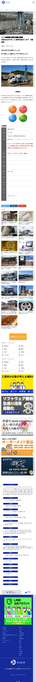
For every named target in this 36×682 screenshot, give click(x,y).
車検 (18, 494)
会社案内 (4, 633)
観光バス (28, 555)
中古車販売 (20, 489)
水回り (18, 531)
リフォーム (7, 530)
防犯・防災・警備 (25, 494)
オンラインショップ (9, 511)
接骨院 (25, 491)
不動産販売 (14, 505)
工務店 (6, 531)
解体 (8, 533)
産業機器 (8, 547)
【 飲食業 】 (10, 567)
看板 (26, 531)
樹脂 (21, 546)
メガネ (16, 523)
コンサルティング (9, 488)
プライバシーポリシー (6, 640)
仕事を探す (4, 629)
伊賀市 (20, 649)
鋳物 (9, 549)
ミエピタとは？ (5, 631)
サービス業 (6, 355)
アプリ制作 (13, 539)
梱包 (21, 555)
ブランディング (24, 539)
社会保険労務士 (16, 517)
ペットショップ (9, 489)
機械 (11, 531)
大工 (27, 530)
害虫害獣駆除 (20, 491)
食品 (30, 494)
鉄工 (7, 549)
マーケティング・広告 (10, 540)
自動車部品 (7, 524)
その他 (22, 355)
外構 (21, 37)
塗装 (20, 530)
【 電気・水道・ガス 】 (10, 558)
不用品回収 (15, 489)
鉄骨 (20, 533)
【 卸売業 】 (10, 509)
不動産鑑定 (19, 505)
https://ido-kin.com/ (11, 195)
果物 (9, 573)
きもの (13, 523)
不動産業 (22, 352)
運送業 (5, 349)
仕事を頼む (4, 627)
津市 (20, 644)
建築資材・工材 (16, 511)
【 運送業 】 (10, 552)
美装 (5, 533)
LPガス (7, 560)
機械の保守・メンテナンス (27, 546)
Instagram (16, 681)
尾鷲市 (20, 655)
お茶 (6, 573)
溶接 (23, 531)
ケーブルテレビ (18, 539)
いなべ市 (20, 629)
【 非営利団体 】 (10, 564)
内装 (15, 530)
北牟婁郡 (20, 651)
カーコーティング (25, 486)
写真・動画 (11, 491)
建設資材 (17, 546)
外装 (25, 530)
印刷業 (11, 546)
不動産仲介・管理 (9, 505)
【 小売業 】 (10, 520)
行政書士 (24, 517)
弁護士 (11, 517)
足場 (15, 533)
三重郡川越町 (21, 633)
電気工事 (23, 533)
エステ (11, 486)
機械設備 (14, 531)
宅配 (19, 555)
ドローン (22, 488)
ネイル (26, 488)
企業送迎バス (12, 555)
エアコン (7, 486)
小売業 (5, 352)
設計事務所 (12, 533)
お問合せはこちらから (18, 337)
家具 (29, 523)
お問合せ (4, 642)
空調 (28, 531)
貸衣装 (15, 494)
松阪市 (3, 37)
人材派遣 (24, 489)
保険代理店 (7, 491)
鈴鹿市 (20, 642)
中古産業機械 (20, 523)
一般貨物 (7, 555)
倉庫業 (16, 555)
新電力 (10, 560)
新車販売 (28, 491)
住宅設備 (13, 37)
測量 (21, 531)
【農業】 (10, 571)
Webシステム (8, 539)
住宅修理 (28, 489)
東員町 (20, 631)
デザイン (18, 488)
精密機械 (12, 547)
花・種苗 (11, 494)
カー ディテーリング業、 (17, 486)
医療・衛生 (7, 546)
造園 (18, 533)
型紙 (14, 546)
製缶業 (21, 547)
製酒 (26, 547)
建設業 (22, 349)
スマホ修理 (14, 488)
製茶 (24, 547)
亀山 (20, 640)
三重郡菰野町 (21, 638)
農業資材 (21, 511)
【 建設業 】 (8, 37)
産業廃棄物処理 (18, 500)
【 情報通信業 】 (10, 536)
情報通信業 (6, 346)
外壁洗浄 (15, 491)
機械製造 (4, 547)
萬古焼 (11, 524)
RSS (19, 681)
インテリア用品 (8, 523)
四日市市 (20, 636)
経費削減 (4, 638)
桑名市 (20, 627)
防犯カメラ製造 (14, 549)
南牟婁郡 (20, 653)
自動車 (24, 555)
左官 (9, 531)
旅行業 (11, 580)
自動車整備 (7, 494)
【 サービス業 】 (10, 484)
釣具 (21, 494)
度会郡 (20, 647)
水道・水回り (10, 584)
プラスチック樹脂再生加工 (10, 500)
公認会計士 (7, 517)
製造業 (22, 346)
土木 (17, 37)
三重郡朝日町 (21, 634)
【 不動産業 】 (10, 503)
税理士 (21, 517)
